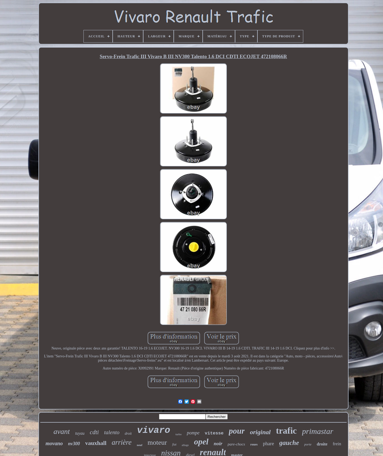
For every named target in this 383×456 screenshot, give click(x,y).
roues (254, 444)
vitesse (214, 433)
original (260, 432)
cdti (94, 432)
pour (237, 430)
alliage (185, 445)
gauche (289, 442)
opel (201, 441)
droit (128, 433)
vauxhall (96, 443)
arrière (122, 442)
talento (111, 432)
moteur (157, 442)
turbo (179, 434)
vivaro (153, 430)
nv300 (74, 443)
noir (218, 443)
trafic (286, 430)
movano (54, 443)
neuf (139, 445)
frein (337, 443)
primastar (317, 431)
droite (322, 444)
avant (61, 431)
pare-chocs (236, 444)
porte (307, 444)
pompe (193, 432)
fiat (174, 444)
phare (268, 443)
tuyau (79, 433)
